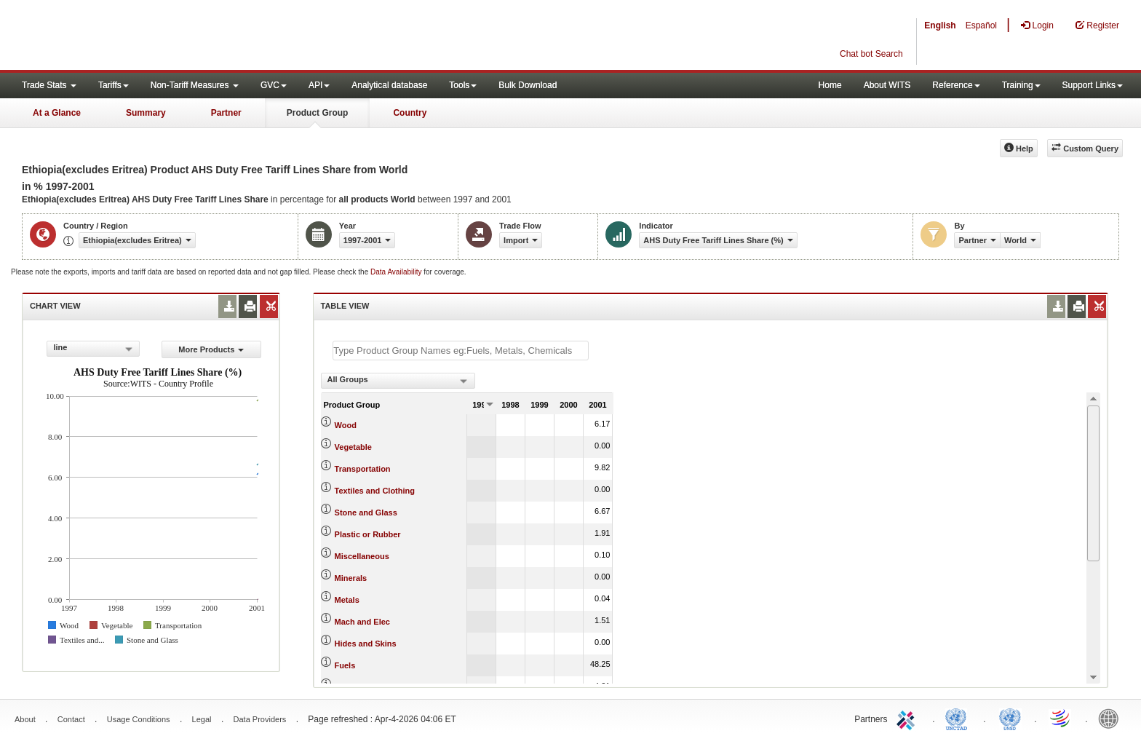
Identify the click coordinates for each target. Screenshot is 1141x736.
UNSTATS (1010, 717)
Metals (347, 599)
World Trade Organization (1061, 717)
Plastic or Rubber (368, 534)
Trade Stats (49, 85)
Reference (955, 85)
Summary (146, 113)
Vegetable (353, 447)
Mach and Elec (362, 621)
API (319, 85)
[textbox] (461, 350)
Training (1021, 85)
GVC (274, 85)
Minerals (351, 578)
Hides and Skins (366, 643)
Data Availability (397, 272)
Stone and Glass (366, 512)
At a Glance (57, 113)
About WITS (887, 85)
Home (830, 85)
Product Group (318, 113)
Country (409, 113)
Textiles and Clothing (375, 490)
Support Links (1092, 85)
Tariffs (113, 85)
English (939, 25)
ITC (908, 717)
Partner (226, 113)
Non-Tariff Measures (195, 85)
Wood (346, 425)
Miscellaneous (362, 556)
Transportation (363, 468)
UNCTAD (959, 717)
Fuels (345, 665)
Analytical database (389, 85)
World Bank (1111, 717)
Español (981, 25)
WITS (145, 36)
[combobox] (93, 349)
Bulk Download (527, 85)
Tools (463, 85)
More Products (211, 349)
